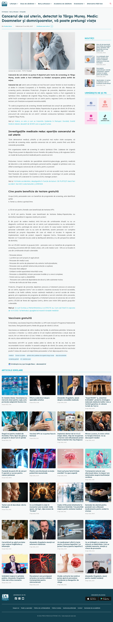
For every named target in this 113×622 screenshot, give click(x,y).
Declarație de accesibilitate (92, 608)
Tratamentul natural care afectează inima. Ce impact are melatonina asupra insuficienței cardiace (97, 474)
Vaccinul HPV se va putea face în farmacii (42, 435)
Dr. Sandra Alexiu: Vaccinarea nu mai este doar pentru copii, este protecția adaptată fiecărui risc (14, 400)
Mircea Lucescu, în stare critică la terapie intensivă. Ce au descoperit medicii (97, 436)
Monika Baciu (8, 26)
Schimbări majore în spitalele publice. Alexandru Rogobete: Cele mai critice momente (13, 578)
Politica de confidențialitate (42, 608)
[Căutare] (110, 3)
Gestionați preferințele (69, 608)
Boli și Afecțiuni (13, 12)
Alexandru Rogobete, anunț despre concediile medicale (68, 399)
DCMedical (5, 12)
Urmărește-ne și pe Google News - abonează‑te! (28, 364)
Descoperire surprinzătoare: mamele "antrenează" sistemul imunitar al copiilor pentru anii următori (103, 71)
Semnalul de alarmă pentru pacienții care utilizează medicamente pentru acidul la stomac (97, 508)
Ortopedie (23, 12)
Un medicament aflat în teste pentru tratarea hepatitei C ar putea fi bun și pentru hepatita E (70, 544)
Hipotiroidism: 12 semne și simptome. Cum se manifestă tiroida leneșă (103, 81)
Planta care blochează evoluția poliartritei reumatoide (42, 472)
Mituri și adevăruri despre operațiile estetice (40, 399)
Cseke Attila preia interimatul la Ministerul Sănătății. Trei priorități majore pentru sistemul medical (70, 507)
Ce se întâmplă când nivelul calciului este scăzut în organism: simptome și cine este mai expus (102, 60)
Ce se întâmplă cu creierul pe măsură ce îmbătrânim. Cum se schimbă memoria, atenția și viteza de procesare (97, 545)
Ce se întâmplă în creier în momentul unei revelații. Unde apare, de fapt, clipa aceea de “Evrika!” (41, 508)
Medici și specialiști (26, 608)
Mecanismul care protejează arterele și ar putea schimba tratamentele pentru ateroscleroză (41, 579)
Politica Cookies (56, 608)
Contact (80, 608)
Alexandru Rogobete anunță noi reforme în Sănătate (42, 543)
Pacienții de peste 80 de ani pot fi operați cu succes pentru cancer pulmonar (14, 473)
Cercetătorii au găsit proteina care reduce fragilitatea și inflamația (13, 544)
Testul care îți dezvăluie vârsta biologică (14, 506)
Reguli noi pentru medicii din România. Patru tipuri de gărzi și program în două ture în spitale (14, 436)
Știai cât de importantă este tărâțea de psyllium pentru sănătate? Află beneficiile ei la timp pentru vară (103, 48)
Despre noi (16, 608)
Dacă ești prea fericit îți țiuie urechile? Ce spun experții (68, 472)
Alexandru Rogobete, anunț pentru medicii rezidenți (96, 577)
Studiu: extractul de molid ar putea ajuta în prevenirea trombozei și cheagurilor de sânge (68, 579)
